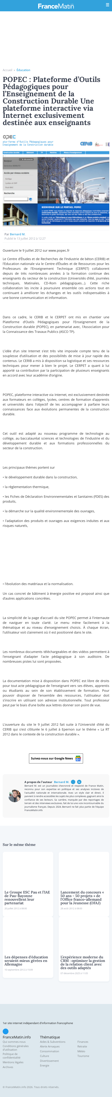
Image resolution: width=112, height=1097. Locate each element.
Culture (44, 1056)
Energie (44, 1065)
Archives (8, 1067)
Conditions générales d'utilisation (16, 1047)
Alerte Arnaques (50, 1046)
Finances (82, 1041)
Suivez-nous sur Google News (56, 758)
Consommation (49, 1051)
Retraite (82, 1046)
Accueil (7, 70)
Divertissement (49, 1061)
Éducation (23, 70)
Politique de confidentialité (11, 1055)
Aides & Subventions (52, 1041)
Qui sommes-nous (14, 1041)
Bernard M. (17, 234)
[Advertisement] (56, 41)
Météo (81, 1051)
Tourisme (83, 1056)
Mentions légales (13, 1062)
